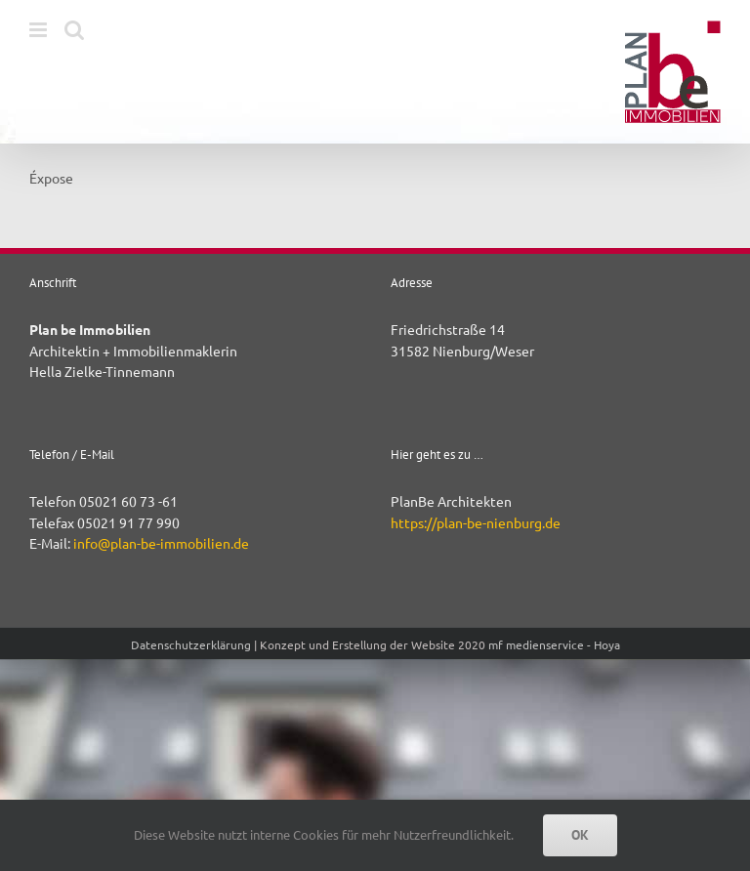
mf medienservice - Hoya (554, 644)
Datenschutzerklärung (191, 644)
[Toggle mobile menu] (39, 30)
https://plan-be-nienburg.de (476, 522)
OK (580, 835)
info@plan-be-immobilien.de (161, 543)
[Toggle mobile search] (74, 30)
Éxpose (51, 178)
